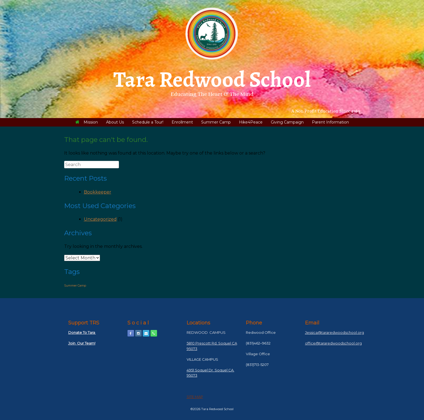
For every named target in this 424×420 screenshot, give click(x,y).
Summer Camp (216, 122)
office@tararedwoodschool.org (333, 343)
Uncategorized (100, 219)
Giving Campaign (287, 122)
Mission (86, 122)
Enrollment (182, 122)
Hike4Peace (251, 122)
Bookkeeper (97, 192)
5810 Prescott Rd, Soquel (209, 343)
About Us (115, 122)
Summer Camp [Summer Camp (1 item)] (75, 285)
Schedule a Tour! (147, 122)
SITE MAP (195, 396)
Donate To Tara (82, 332)
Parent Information (330, 122)
